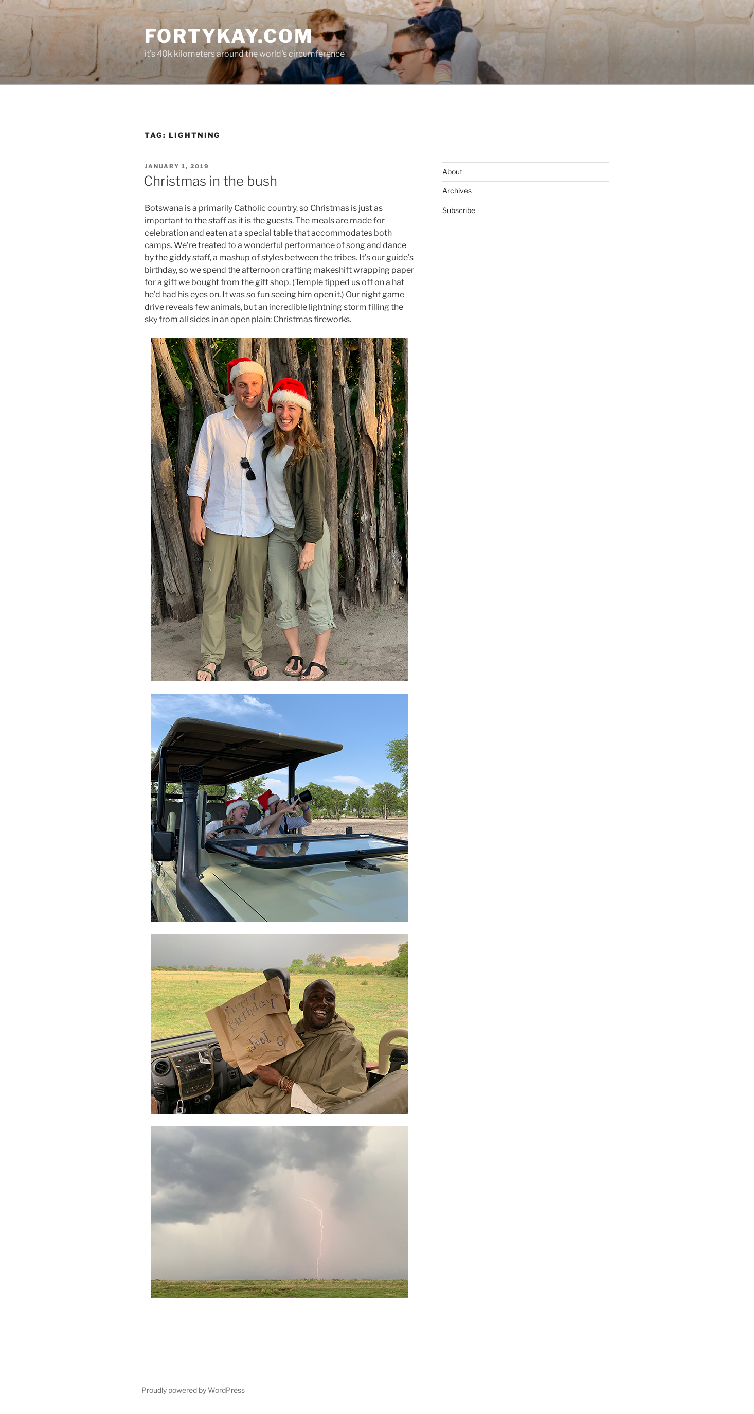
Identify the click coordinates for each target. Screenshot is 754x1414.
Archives (457, 190)
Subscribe (458, 210)
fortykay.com (229, 36)
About (452, 171)
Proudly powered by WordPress (193, 1390)
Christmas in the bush (210, 181)
